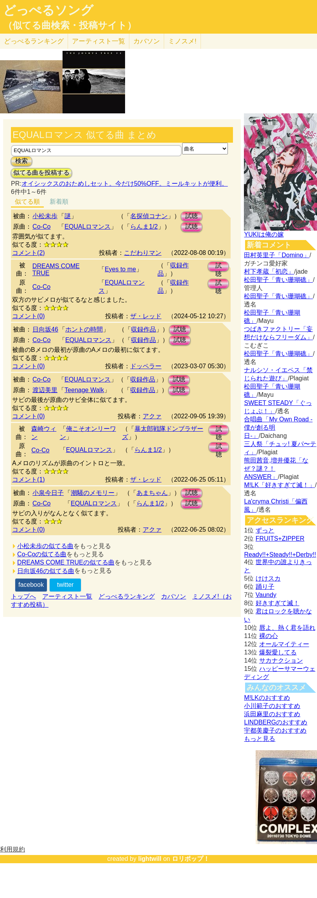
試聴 (191, 216)
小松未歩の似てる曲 (45, 546)
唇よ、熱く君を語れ (287, 627)
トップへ (23, 596)
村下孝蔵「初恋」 (269, 271)
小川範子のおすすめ (272, 706)
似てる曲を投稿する (41, 172)
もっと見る (259, 738)
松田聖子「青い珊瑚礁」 (278, 279)
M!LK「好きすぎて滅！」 (279, 485)
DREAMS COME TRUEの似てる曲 (66, 562)
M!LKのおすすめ (267, 697)
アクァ (152, 416)
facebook (31, 584)
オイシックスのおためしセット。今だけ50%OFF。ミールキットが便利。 (124, 183)
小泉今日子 (48, 492)
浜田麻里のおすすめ (272, 714)
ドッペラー (145, 366)
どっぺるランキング (127, 596)
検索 (21, 161)
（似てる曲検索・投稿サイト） (69, 25)
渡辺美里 (44, 390)
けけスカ (268, 578)
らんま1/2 (144, 226)
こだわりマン (142, 252)
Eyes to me (120, 269)
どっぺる (34, 41)
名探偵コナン (149, 216)
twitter (65, 584)
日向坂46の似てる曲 (45, 571)
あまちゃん (152, 492)
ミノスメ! (182, 41)
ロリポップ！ (191, 858)
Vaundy (266, 594)
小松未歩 (44, 216)
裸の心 (268, 636)
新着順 (59, 201)
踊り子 (265, 586)
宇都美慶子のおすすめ (275, 730)
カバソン (146, 41)
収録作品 (143, 329)
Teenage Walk (84, 390)
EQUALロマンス (87, 226)
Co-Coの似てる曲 (41, 554)
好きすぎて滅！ (277, 603)
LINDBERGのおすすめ (275, 722)
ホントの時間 (84, 329)
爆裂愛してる (278, 652)
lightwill (149, 858)
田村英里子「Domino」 (276, 255)
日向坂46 (45, 329)
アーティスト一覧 (67, 596)
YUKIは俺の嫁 (263, 234)
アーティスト (98, 41)
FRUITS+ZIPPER (280, 538)
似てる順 (27, 201)
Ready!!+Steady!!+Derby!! (280, 554)
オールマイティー (284, 644)
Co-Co (41, 226)
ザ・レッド (145, 316)
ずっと (265, 530)
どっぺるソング (48, 10)
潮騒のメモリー (93, 492)
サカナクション (281, 660)
